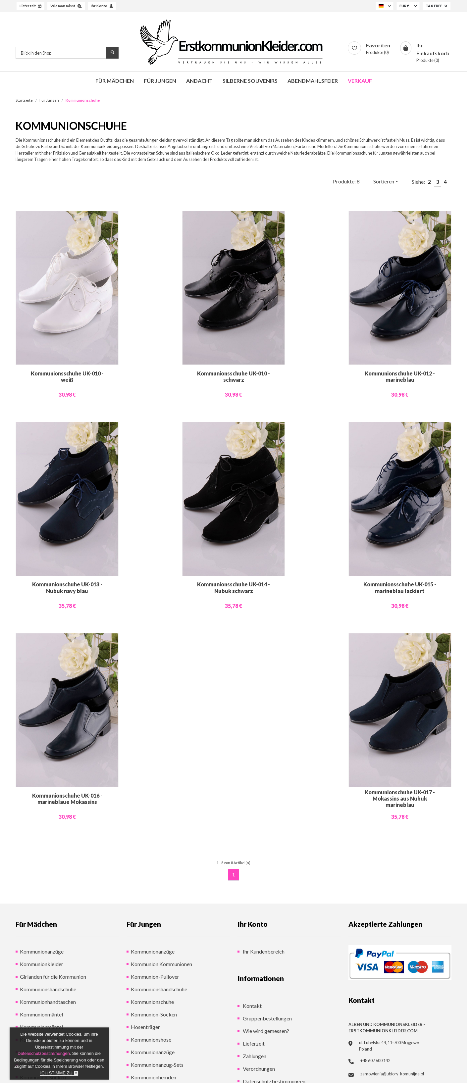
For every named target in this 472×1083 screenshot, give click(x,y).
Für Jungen (160, 80)
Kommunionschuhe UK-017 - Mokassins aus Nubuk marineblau (400, 798)
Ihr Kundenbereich (263, 951)
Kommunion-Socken (154, 1014)
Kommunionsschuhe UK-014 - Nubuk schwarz (233, 587)
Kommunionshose (151, 1039)
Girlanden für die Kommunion (53, 976)
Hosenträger (145, 1027)
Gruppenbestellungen (267, 1018)
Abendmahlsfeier (313, 80)
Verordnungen (258, 1068)
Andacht (199, 80)
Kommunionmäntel (41, 1014)
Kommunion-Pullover (155, 976)
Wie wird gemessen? (265, 1031)
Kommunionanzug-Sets (157, 1064)
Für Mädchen (114, 80)
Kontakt (252, 1006)
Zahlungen (254, 1056)
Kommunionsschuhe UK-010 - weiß (67, 376)
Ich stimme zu (59, 1072)
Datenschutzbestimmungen (44, 1053)
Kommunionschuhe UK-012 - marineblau (400, 376)
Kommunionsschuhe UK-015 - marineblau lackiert (399, 587)
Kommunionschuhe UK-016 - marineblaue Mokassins (67, 798)
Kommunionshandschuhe (48, 989)
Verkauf (360, 80)
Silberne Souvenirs (250, 80)
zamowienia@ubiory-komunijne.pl (392, 1073)
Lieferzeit (253, 1043)
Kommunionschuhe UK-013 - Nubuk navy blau (67, 587)
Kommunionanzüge (42, 951)
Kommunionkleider (41, 964)
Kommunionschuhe (152, 1002)
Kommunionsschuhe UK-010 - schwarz (233, 376)
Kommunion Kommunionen (161, 964)
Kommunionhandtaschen (48, 1002)
